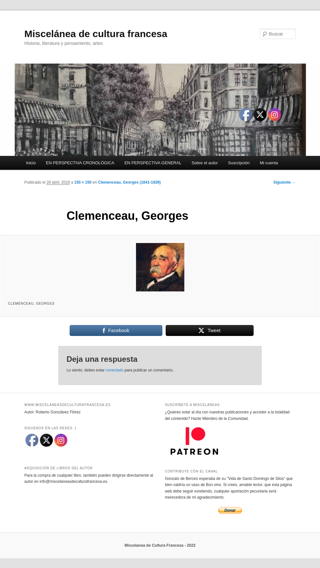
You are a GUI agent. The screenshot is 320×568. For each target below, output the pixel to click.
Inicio (31, 162)
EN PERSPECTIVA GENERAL (152, 162)
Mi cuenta (269, 162)
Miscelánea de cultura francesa (95, 33)
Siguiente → (284, 182)
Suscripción (239, 162)
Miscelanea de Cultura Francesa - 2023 (159, 545)
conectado (114, 370)
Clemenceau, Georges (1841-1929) (129, 182)
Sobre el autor (204, 162)
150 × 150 (83, 182)
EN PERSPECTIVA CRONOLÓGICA (80, 162)
